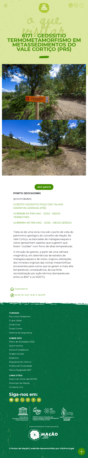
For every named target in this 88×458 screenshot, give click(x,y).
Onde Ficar (14, 324)
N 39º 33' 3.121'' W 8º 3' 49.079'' (30, 295)
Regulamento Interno (20, 362)
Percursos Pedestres (19, 316)
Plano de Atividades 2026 (21, 341)
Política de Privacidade (20, 366)
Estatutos (14, 358)
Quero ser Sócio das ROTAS (23, 379)
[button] (81, 451)
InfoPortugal (67, 448)
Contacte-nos (16, 387)
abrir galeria (44, 187)
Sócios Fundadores (19, 350)
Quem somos (16, 345)
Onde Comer (16, 328)
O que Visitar (15, 320)
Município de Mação (19, 383)
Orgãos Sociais (16, 354)
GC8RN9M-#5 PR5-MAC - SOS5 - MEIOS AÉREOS (42, 222)
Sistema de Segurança (20, 332)
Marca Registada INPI (20, 370)
